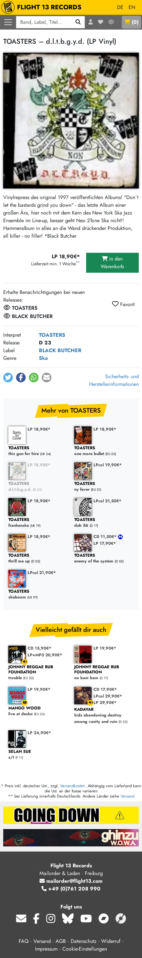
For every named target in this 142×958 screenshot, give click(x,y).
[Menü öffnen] (8, 22)
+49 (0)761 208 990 (71, 888)
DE (120, 7)
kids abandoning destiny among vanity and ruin (104, 715)
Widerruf (110, 941)
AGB (61, 941)
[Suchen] (78, 22)
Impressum (46, 949)
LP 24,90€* (39, 733)
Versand (127, 796)
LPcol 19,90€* (107, 465)
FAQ (24, 941)
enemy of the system (104, 558)
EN (132, 7)
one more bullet (104, 451)
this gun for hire (38, 451)
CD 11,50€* (105, 537)
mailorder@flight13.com (71, 881)
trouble (38, 672)
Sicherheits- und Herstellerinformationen (114, 380)
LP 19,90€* (104, 648)
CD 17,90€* (105, 689)
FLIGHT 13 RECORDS (43, 7)
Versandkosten (72, 786)
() (131, 22)
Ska (43, 358)
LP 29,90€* (105, 702)
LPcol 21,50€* (107, 501)
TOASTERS (52, 335)
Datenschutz (83, 941)
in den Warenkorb (112, 262)
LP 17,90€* (104, 543)
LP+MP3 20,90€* (45, 655)
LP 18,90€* (39, 429)
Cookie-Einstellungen (84, 949)
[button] (8, 377)
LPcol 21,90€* (42, 573)
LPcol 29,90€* (107, 696)
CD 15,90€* (39, 648)
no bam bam (104, 672)
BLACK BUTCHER (60, 350)
